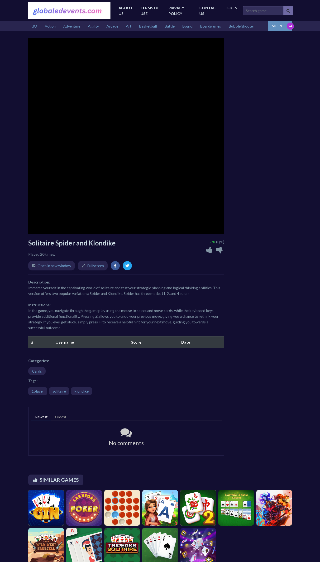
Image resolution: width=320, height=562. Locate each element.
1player (38, 391)
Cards (37, 371)
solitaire (59, 391)
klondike (81, 391)
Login (231, 7)
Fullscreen (95, 265)
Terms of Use (149, 10)
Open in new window (54, 265)
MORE (277, 26)
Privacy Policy (176, 10)
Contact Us (208, 10)
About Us (126, 10)
